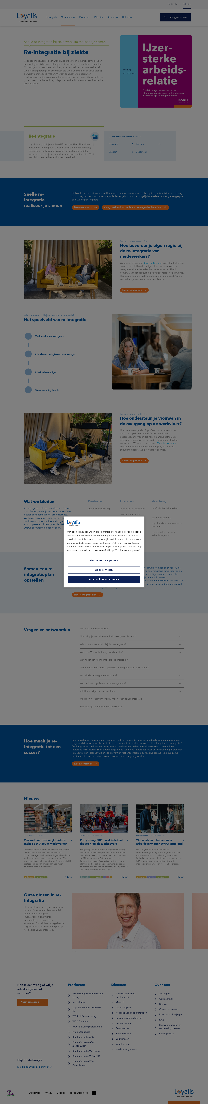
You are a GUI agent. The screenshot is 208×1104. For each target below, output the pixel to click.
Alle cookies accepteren (104, 579)
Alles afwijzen (104, 570)
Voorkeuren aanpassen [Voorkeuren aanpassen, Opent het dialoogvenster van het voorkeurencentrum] (104, 560)
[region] (104, 552)
